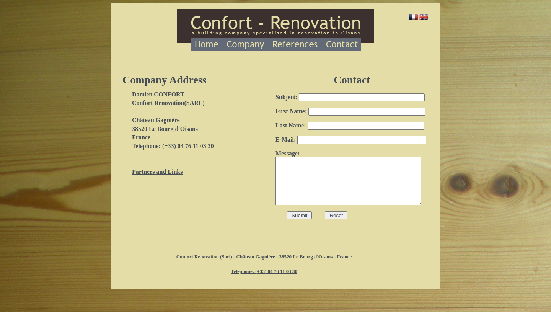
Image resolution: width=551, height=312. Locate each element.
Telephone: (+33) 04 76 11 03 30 (264, 275)
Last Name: (350, 125)
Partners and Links (157, 171)
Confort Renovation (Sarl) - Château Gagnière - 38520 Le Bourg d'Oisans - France (264, 260)
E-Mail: (351, 139)
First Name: (350, 111)
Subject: (350, 97)
